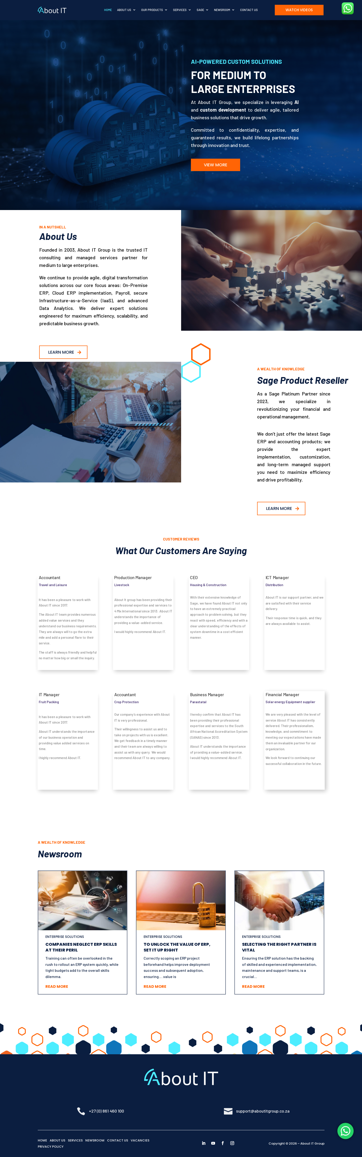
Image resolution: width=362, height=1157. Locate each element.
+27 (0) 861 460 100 (106, 1111)
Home (108, 10)
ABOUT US (57, 1140)
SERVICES (75, 1140)
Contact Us (249, 10)
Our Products (152, 10)
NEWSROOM (94, 1140)
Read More (56, 986)
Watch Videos (299, 9)
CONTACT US (117, 1140)
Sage (200, 10)
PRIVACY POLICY (51, 1146)
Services (180, 10)
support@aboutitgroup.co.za (263, 1111)
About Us (124, 10)
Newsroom (222, 10)
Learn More (61, 352)
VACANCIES (140, 1140)
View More (215, 165)
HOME (42, 1140)
